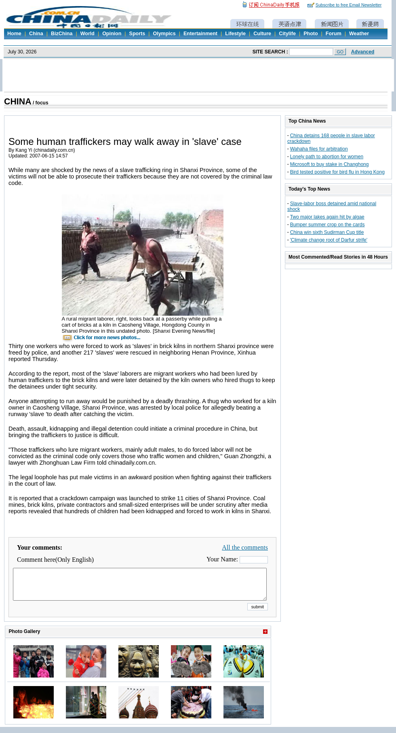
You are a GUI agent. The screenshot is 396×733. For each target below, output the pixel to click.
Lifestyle (235, 33)
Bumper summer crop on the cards (327, 224)
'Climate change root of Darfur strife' (328, 240)
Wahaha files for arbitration (319, 149)
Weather (359, 33)
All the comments (245, 547)
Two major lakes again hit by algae (327, 217)
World (87, 33)
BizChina (61, 33)
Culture (262, 33)
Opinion (111, 33)
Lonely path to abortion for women (326, 156)
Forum (333, 33)
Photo (310, 33)
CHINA (18, 101)
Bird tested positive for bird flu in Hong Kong (337, 172)
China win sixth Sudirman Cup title (327, 232)
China (36, 33)
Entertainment (200, 33)
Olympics (164, 33)
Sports (137, 33)
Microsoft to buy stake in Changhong (329, 164)
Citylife (287, 33)
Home (14, 33)
